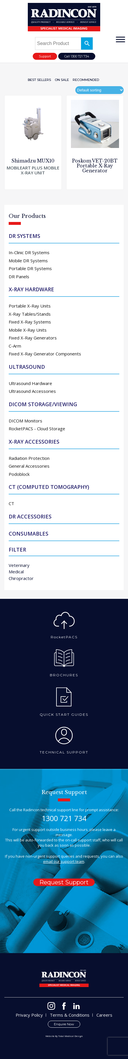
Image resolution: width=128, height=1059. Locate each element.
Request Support (64, 882)
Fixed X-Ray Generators (33, 338)
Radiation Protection (29, 458)
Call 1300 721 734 (76, 56)
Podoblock (19, 474)
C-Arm (15, 346)
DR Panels (19, 276)
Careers (104, 1015)
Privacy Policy (29, 1015)
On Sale (62, 80)
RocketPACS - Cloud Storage (37, 428)
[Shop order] (99, 90)
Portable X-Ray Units (30, 306)
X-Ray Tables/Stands (30, 314)
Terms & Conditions (69, 1015)
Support (45, 56)
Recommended (86, 80)
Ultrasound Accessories (32, 391)
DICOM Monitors (25, 421)
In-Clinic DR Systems (29, 252)
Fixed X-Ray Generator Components (45, 354)
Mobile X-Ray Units (28, 330)
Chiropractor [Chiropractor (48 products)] (21, 578)
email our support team (63, 861)
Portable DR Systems (30, 268)
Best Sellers (39, 80)
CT (11, 503)
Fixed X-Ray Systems (30, 322)
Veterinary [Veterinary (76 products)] (19, 565)
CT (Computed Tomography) (49, 486)
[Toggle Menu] (120, 39)
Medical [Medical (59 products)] (16, 571)
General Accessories (29, 466)
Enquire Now (64, 1024)
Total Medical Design (70, 1036)
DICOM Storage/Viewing (43, 404)
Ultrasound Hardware (30, 383)
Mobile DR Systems (28, 260)
